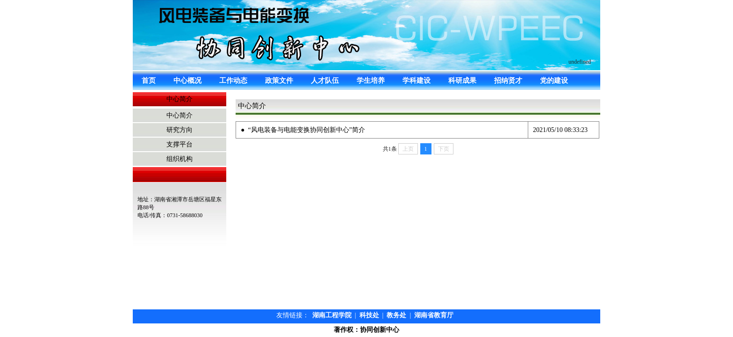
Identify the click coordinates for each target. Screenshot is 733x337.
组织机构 (179, 158)
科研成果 (462, 80)
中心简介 (179, 115)
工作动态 (233, 80)
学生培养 (371, 80)
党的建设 (554, 80)
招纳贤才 (508, 80)
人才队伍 (325, 80)
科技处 (369, 315)
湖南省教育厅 (433, 315)
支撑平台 (179, 144)
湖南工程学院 (332, 315)
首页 (149, 80)
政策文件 (279, 80)
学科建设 (416, 80)
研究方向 (179, 129)
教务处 (396, 315)
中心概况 (187, 80)
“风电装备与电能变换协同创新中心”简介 (306, 129)
